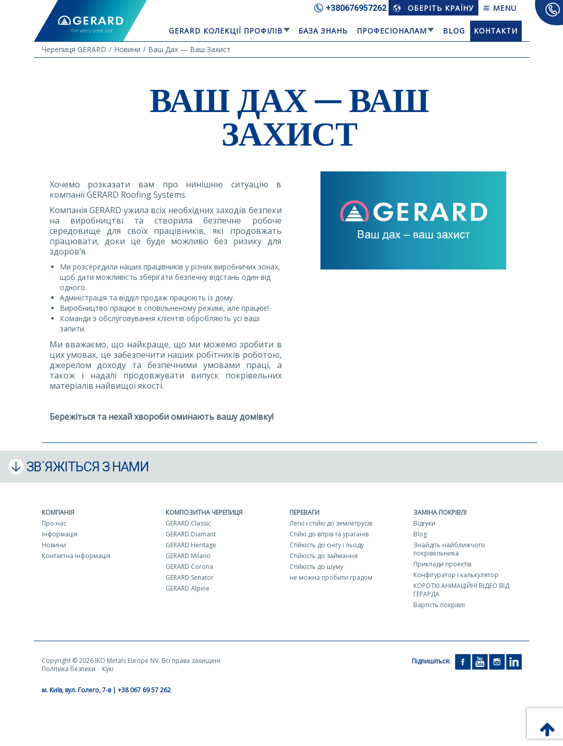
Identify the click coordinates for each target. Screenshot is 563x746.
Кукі (108, 668)
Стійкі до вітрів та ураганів (328, 534)
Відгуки (424, 523)
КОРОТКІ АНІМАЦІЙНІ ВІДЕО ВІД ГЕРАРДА (461, 589)
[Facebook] (463, 661)
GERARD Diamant (191, 534)
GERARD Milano (188, 555)
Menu (500, 8)
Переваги (304, 512)
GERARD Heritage (191, 545)
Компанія (58, 512)
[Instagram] (497, 661)
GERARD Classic (188, 523)
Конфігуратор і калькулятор (455, 574)
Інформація (59, 534)
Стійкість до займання (323, 555)
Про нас (54, 523)
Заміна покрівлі (440, 512)
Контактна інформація (76, 555)
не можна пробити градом (331, 577)
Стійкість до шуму (316, 566)
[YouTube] (480, 661)
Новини (54, 545)
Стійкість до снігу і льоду (326, 545)
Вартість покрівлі (439, 604)
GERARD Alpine (188, 588)
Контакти (496, 31)
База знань (323, 31)
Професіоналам (392, 31)
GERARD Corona (189, 566)
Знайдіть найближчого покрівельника (449, 549)
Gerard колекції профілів (226, 31)
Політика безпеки (68, 668)
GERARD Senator (190, 577)
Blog (454, 31)
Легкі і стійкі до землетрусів (330, 523)
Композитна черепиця (204, 512)
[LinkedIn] (514, 661)
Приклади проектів (442, 564)
